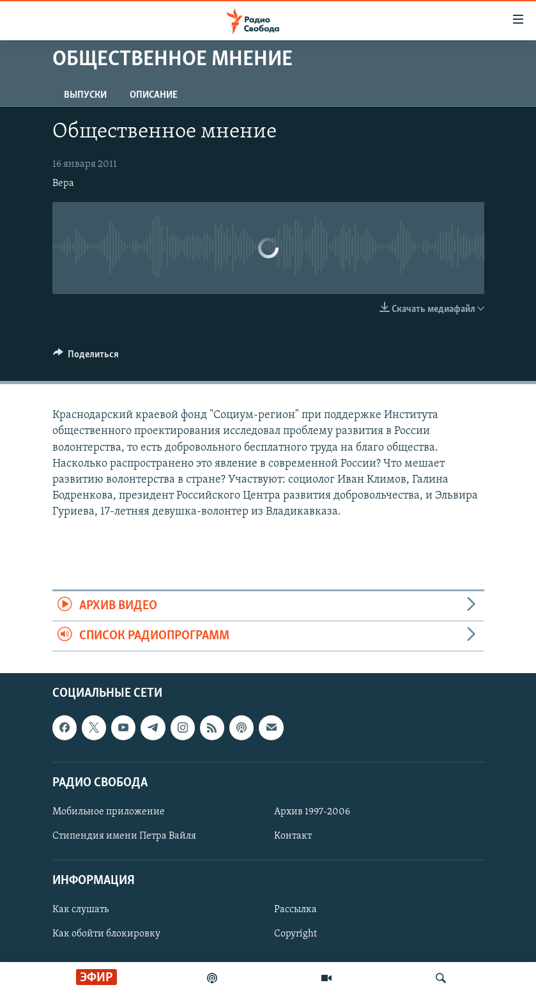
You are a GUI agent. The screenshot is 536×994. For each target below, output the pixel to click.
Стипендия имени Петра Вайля (124, 836)
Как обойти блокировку (106, 934)
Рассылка (295, 910)
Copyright (295, 934)
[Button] (86, 357)
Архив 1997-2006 (312, 812)
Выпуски (85, 95)
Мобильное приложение (108, 812)
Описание (154, 95)
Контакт (293, 836)
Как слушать (80, 910)
